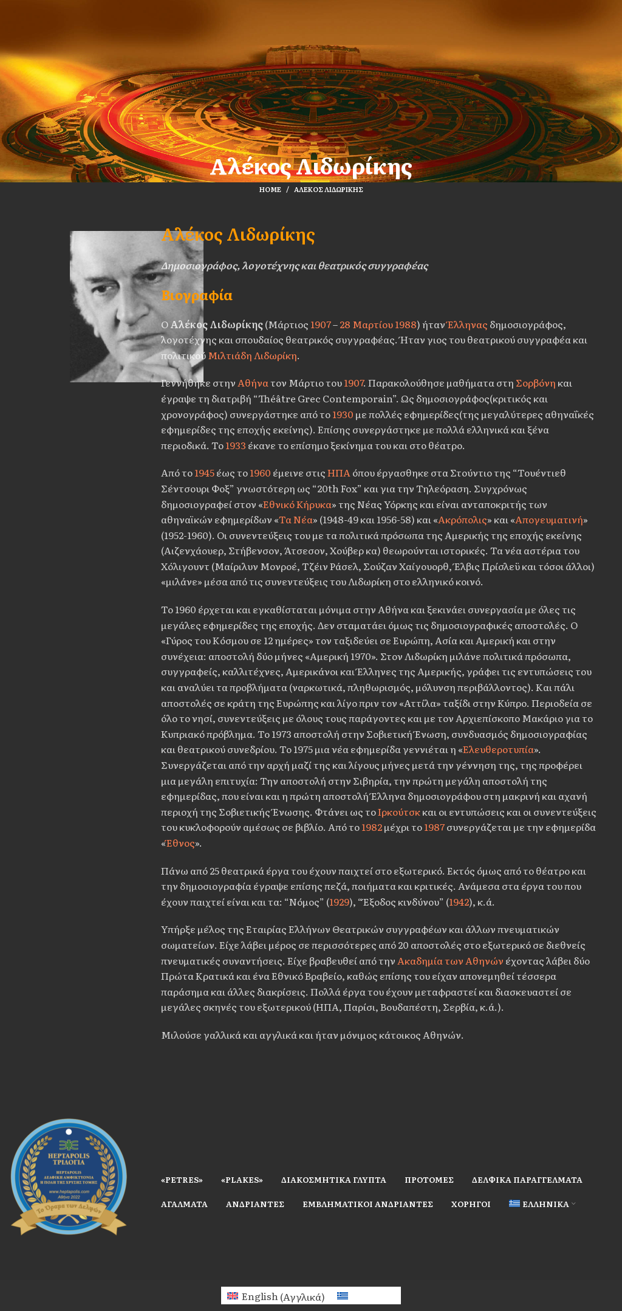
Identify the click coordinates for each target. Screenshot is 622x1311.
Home (270, 189)
